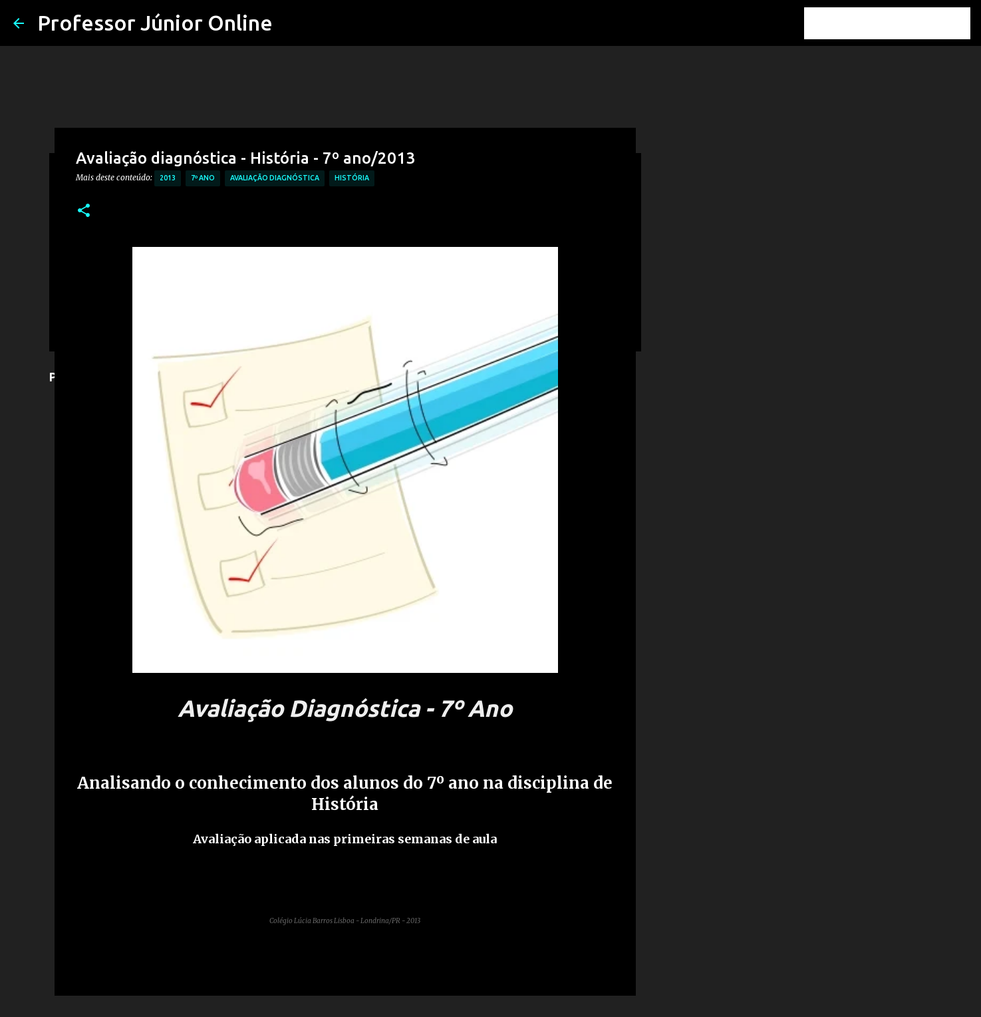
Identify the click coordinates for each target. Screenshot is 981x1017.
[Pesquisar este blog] (900, 23)
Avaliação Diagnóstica (274, 178)
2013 (168, 178)
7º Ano (203, 178)
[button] (84, 211)
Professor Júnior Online (155, 23)
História (352, 178)
